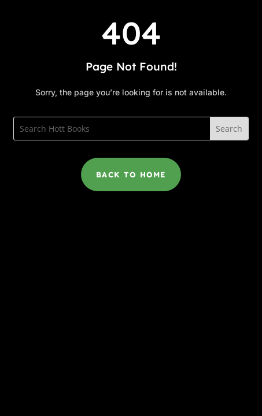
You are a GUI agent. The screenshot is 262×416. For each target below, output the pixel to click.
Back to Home (131, 174)
